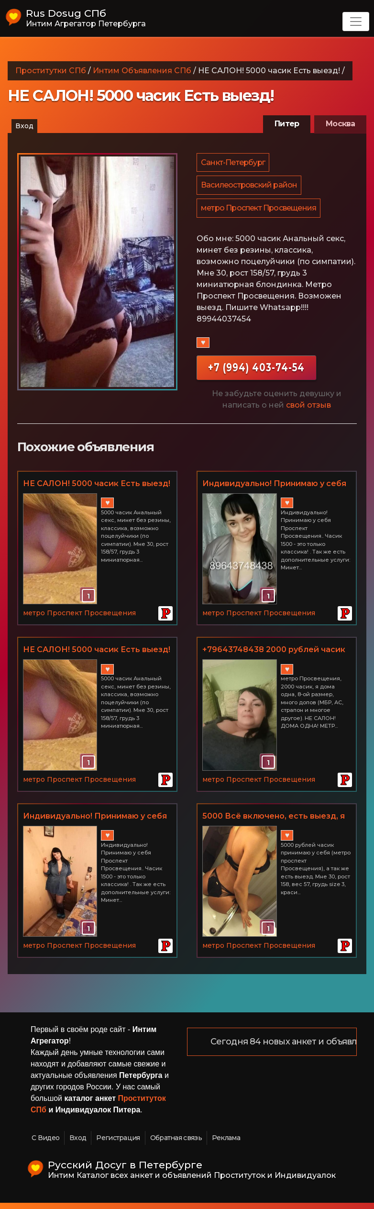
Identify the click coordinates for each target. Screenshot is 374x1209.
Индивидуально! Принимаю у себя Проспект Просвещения (274, 490)
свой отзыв (308, 411)
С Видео (45, 1144)
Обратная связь (176, 1144)
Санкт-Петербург (233, 163)
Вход (24, 126)
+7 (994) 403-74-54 (256, 373)
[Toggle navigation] (355, 21)
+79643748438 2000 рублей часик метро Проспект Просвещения (273, 656)
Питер (287, 123)
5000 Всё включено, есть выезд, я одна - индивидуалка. (273, 823)
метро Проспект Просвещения (259, 213)
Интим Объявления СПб (142, 70)
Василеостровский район (249, 188)
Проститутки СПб (50, 70)
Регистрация (118, 1144)
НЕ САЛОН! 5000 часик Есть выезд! (96, 489)
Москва (340, 123)
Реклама (226, 1144)
